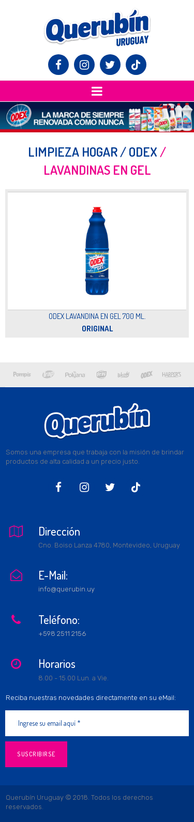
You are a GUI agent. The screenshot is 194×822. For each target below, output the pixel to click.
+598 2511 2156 (62, 633)
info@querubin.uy (66, 589)
